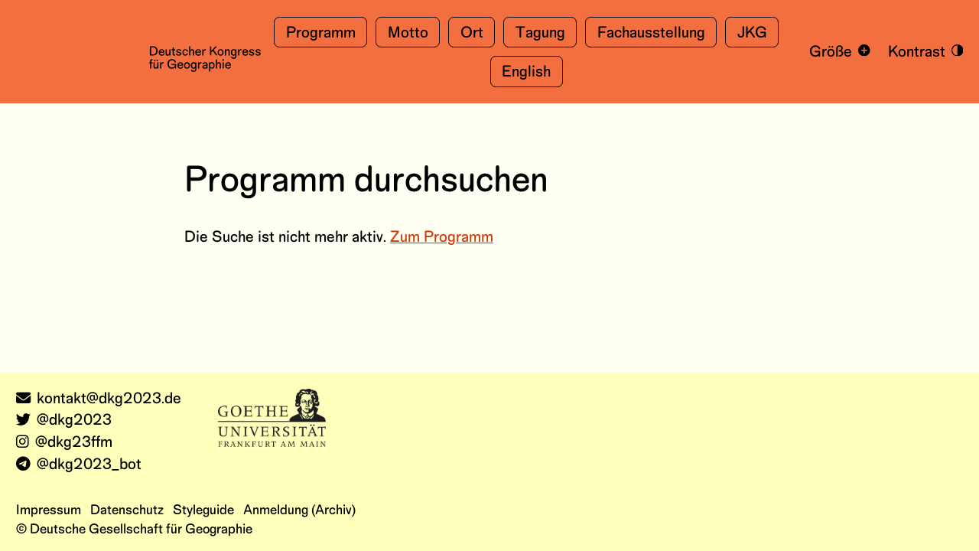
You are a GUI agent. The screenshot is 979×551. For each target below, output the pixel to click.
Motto (408, 33)
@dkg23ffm (64, 442)
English (526, 72)
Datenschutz (127, 510)
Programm (321, 33)
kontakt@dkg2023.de (98, 399)
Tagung (540, 33)
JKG (752, 33)
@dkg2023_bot (78, 465)
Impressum (48, 510)
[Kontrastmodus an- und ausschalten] (922, 51)
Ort (471, 33)
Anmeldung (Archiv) (299, 510)
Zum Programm (441, 237)
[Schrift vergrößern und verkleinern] (837, 51)
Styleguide (203, 510)
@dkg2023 (64, 420)
